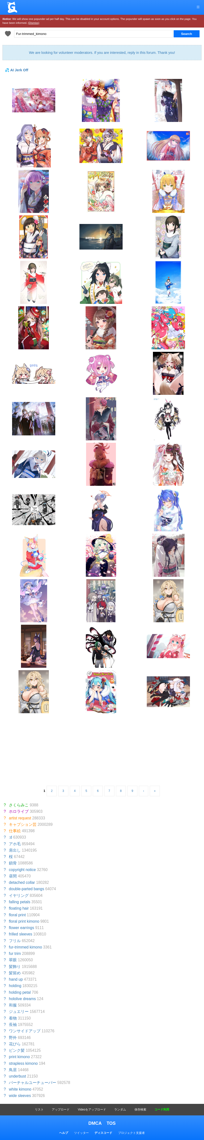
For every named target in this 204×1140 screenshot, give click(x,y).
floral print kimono (24, 921)
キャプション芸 (23, 824)
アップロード (61, 1109)
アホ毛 (15, 844)
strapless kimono (23, 1063)
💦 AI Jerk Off (16, 70)
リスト (39, 1109)
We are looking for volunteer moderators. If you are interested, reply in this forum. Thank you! (102, 53)
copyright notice (22, 870)
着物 (13, 1018)
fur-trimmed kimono (25, 947)
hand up (16, 979)
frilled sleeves (20, 934)
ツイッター (81, 1133)
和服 (13, 1005)
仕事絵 (15, 831)
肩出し (15, 850)
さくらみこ (19, 805)
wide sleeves (20, 1096)
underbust (17, 1076)
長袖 (13, 1024)
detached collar (22, 882)
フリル (15, 941)
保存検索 (140, 1109)
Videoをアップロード (92, 1109)
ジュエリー (19, 1011)
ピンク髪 (17, 1050)
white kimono (20, 1089)
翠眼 (13, 960)
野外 (13, 1038)
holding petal (20, 992)
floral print (17, 915)
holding (15, 986)
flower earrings (21, 928)
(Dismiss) (33, 22)
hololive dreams (22, 999)
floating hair (19, 908)
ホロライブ (19, 811)
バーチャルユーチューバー (32, 1083)
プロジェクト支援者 (131, 1133)
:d (10, 837)
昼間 (13, 876)
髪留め (15, 973)
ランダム (120, 1109)
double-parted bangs (26, 889)
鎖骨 (13, 863)
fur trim (15, 953)
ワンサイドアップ (24, 1031)
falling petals (19, 902)
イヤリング (19, 895)
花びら (15, 1044)
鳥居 (13, 1070)
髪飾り (15, 966)
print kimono (19, 1057)
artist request (20, 818)
